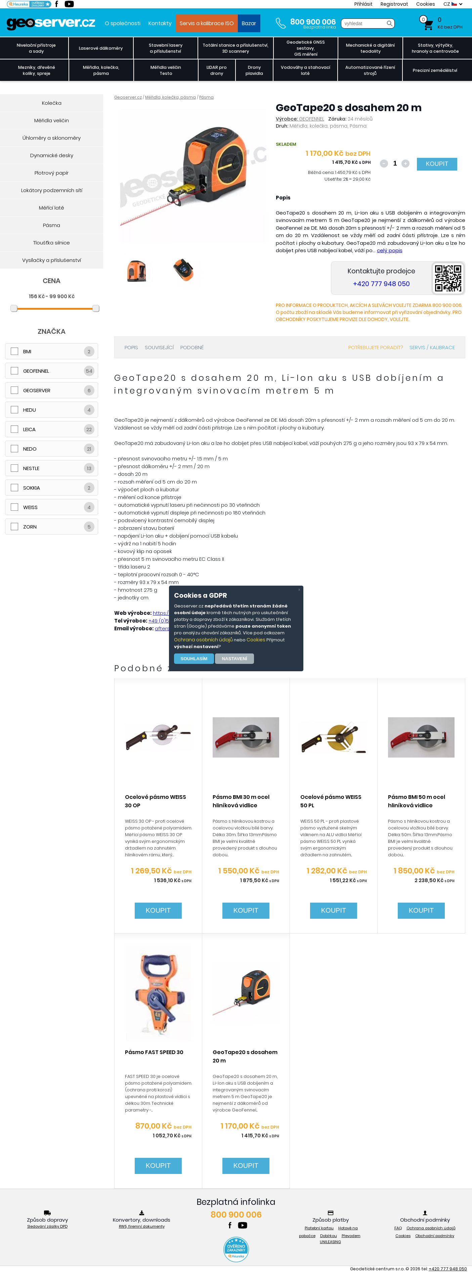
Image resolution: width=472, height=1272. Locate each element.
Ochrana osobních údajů (203, 639)
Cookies (256, 639)
